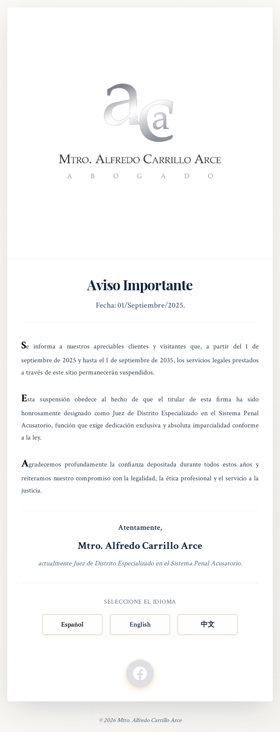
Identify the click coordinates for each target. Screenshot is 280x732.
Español (72, 624)
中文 (208, 624)
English (140, 624)
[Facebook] (140, 673)
